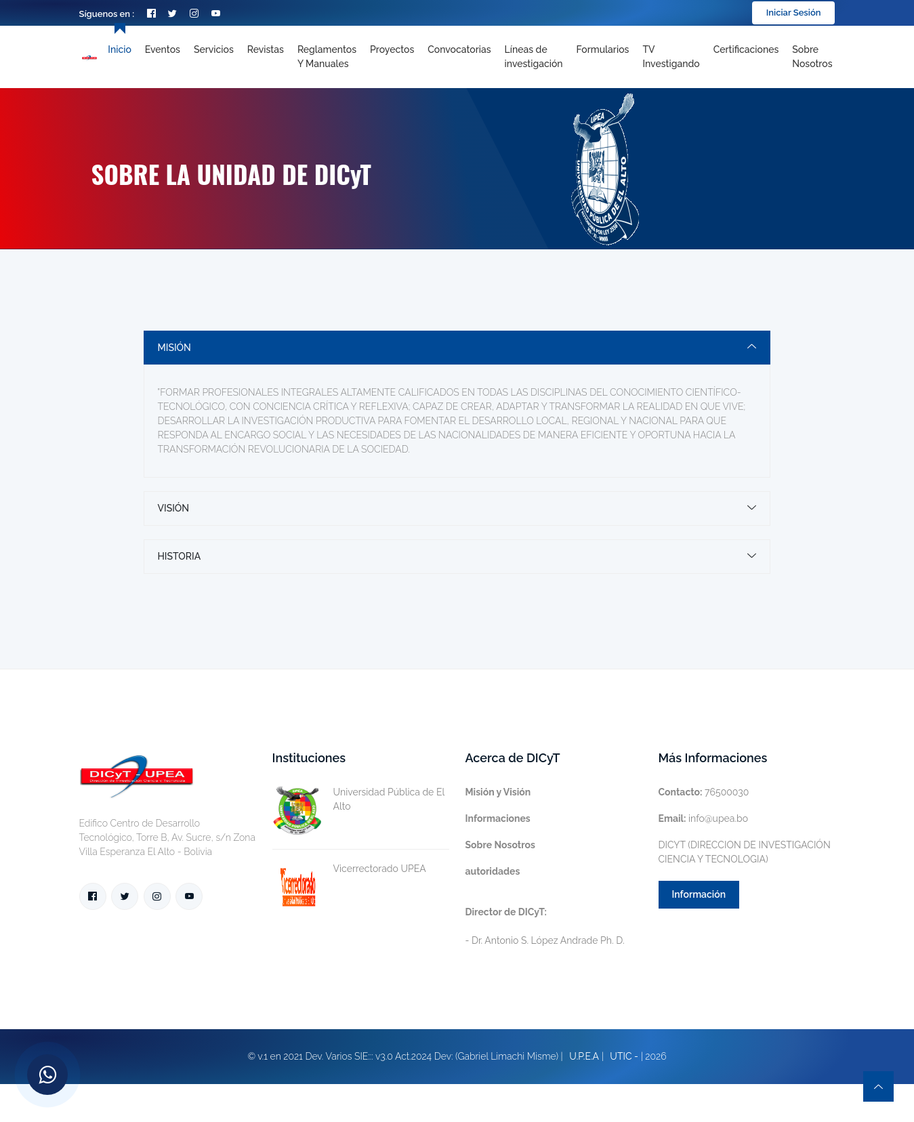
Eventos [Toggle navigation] (162, 49)
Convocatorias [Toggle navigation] (459, 49)
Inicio (119, 49)
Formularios (603, 49)
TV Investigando (670, 56)
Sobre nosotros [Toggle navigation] (812, 56)
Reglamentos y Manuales (326, 56)
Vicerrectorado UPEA (349, 869)
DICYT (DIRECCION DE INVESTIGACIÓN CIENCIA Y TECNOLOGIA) (745, 852)
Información (699, 894)
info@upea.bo (704, 818)
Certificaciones (746, 49)
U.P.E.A (584, 1056)
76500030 (704, 792)
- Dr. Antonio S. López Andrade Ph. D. (545, 926)
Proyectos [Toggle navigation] (392, 49)
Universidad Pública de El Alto (358, 799)
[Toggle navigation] (534, 57)
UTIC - (624, 1056)
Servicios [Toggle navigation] (214, 49)
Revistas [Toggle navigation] (265, 49)
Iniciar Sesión (793, 12)
